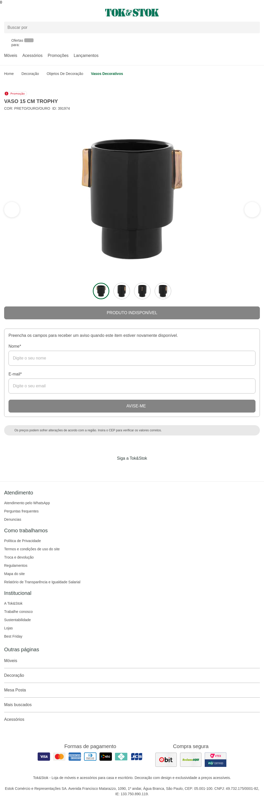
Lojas (8, 628)
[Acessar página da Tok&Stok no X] (154, 469)
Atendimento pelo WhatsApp (27, 503)
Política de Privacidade (22, 541)
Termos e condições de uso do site (32, 549)
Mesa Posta (132, 690)
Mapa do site (14, 574)
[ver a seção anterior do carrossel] (252, 209)
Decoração (30, 74)
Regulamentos (15, 565)
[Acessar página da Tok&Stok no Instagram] (125, 469)
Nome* (15, 346)
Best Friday (13, 636)
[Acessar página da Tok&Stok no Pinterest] (139, 469)
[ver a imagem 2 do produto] (121, 291)
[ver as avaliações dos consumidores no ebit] (166, 759)
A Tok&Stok (13, 603)
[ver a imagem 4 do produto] (163, 291)
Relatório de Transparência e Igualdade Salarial (42, 582)
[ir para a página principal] (132, 12)
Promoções (58, 55)
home (9, 74)
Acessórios (32, 55)
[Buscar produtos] (132, 27)
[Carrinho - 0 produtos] (257, 13)
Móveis (10, 55)
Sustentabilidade (17, 620)
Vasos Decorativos (107, 74)
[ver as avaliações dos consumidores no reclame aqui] (191, 759)
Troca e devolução (19, 557)
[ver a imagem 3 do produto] (142, 291)
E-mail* (15, 374)
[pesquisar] (254, 27)
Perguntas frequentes (21, 511)
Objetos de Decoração (65, 74)
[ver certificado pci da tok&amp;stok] (215, 759)
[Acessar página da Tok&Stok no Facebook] (110, 469)
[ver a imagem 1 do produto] (101, 291)
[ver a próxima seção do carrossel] (12, 209)
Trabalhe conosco (18, 612)
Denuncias (12, 519)
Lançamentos (86, 55)
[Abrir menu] (44, 13)
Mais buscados (132, 705)
